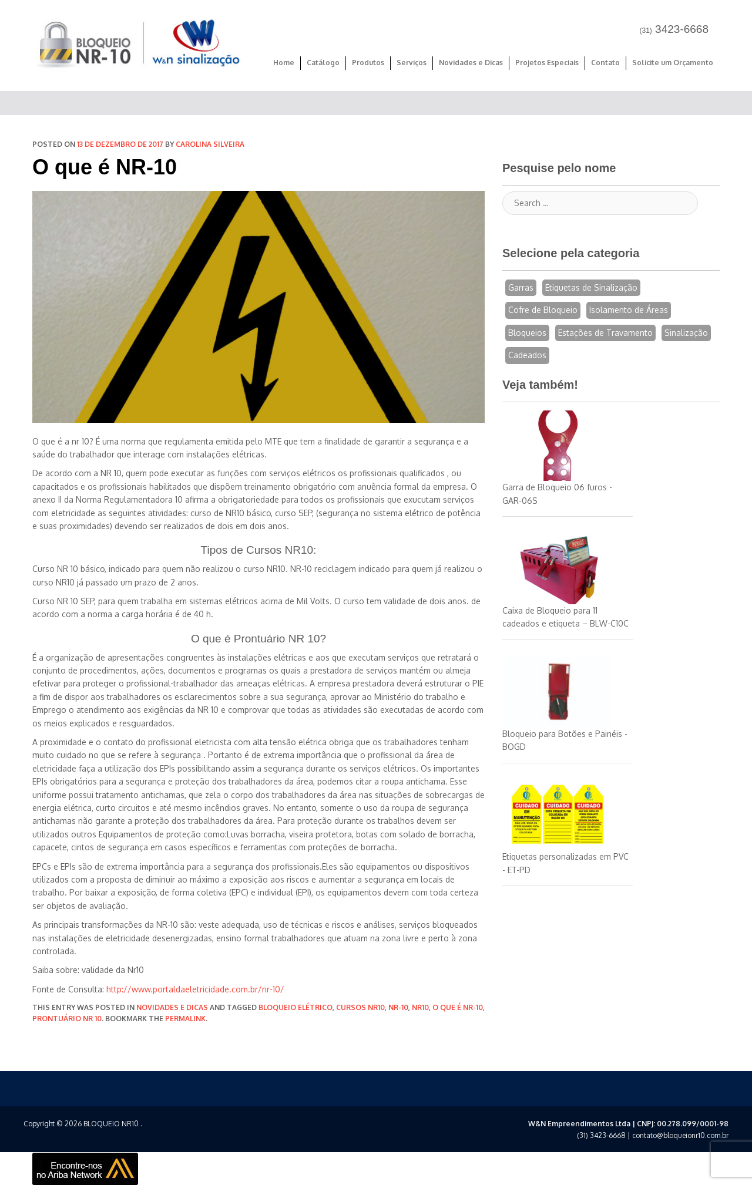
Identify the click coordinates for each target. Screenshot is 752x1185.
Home (283, 62)
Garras (520, 287)
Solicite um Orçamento (672, 62)
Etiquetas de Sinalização (591, 287)
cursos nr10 (360, 1007)
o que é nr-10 (457, 1007)
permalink (185, 1018)
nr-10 (398, 1007)
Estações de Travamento (605, 333)
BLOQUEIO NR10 (111, 1123)
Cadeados (527, 355)
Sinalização (686, 333)
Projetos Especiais (547, 62)
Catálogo (323, 62)
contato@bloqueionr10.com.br (680, 1135)
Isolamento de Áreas (628, 310)
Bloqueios (527, 333)
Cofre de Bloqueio (543, 310)
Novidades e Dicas (471, 62)
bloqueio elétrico (295, 1007)
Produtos (368, 62)
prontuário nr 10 (67, 1018)
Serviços (412, 62)
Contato (605, 62)
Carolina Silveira (210, 144)
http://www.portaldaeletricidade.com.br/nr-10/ (195, 989)
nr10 (420, 1007)
